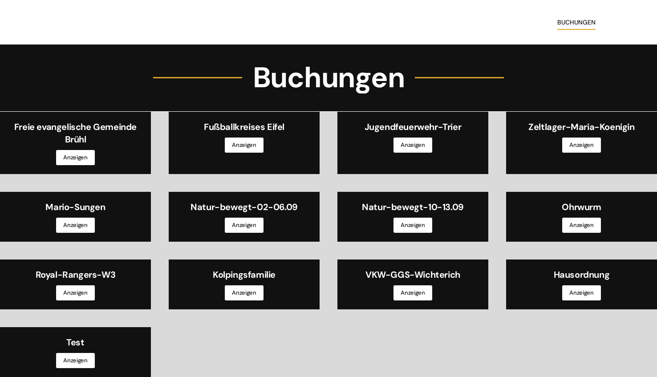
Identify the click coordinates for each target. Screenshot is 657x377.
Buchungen (576, 22)
